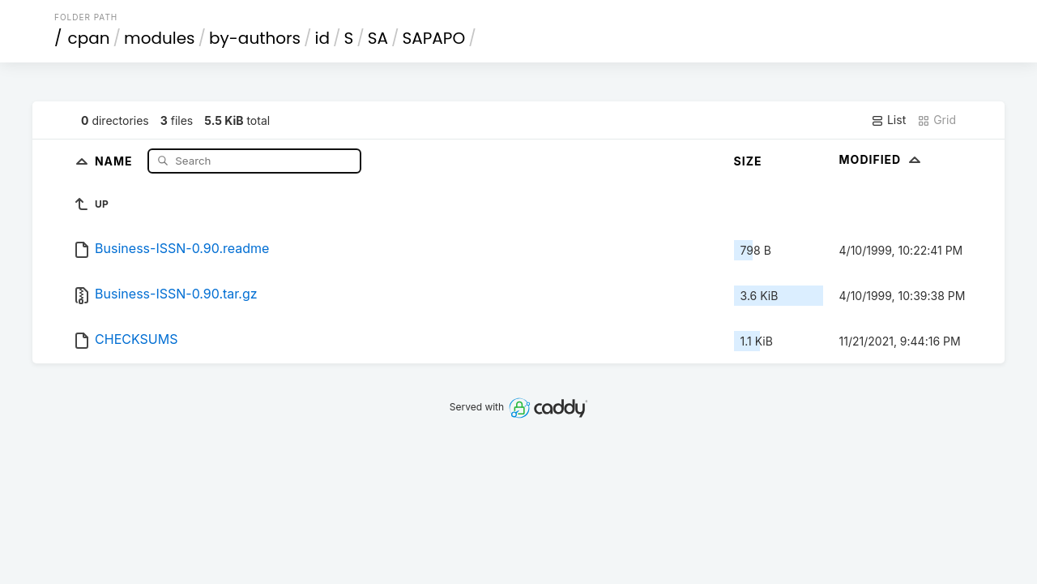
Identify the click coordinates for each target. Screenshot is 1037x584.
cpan (89, 38)
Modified (881, 159)
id (322, 38)
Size (748, 161)
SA (378, 38)
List (888, 120)
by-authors (255, 38)
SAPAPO (434, 38)
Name (115, 160)
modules (159, 38)
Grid (936, 120)
